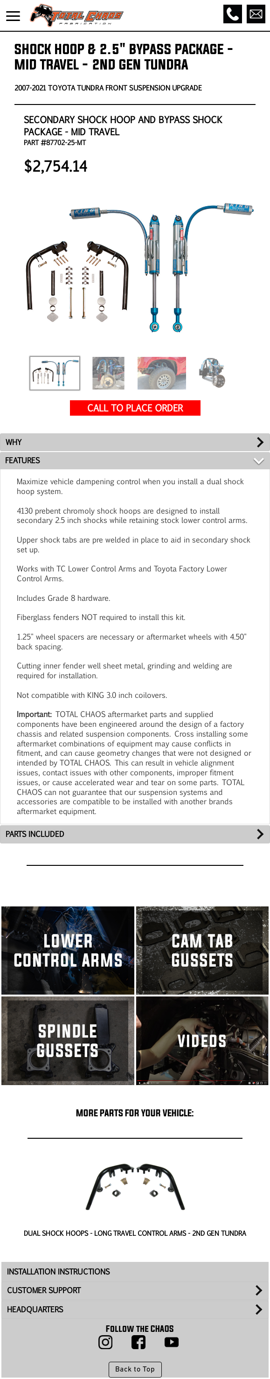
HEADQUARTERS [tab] (35, 1309)
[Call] (232, 14)
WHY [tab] (13, 442)
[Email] (256, 14)
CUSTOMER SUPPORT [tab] (44, 1290)
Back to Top (135, 1369)
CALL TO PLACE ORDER (135, 407)
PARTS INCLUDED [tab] (35, 834)
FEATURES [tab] (22, 460)
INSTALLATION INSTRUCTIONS (58, 1271)
